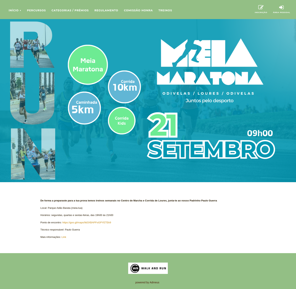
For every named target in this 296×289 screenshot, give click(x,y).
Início (15, 10)
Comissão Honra (138, 10)
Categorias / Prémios (70, 10)
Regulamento (106, 10)
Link (64, 237)
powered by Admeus (147, 282)
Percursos (36, 10)
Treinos (165, 10)
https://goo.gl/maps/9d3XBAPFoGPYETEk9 (86, 222)
